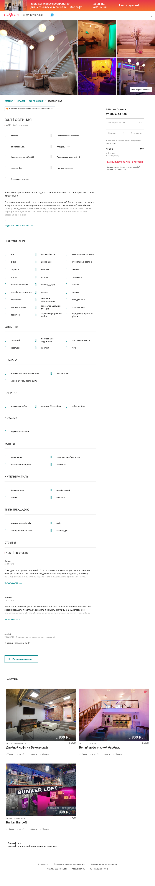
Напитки (11, 392)
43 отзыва (20, 125)
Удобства (11, 327)
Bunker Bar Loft (16, 822)
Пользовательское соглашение (69, 864)
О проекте (43, 864)
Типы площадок (17, 509)
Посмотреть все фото (140, 90)
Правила (11, 359)
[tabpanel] (41, 715)
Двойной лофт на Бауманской (27, 747)
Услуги (10, 443)
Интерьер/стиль (16, 476)
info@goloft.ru (78, 869)
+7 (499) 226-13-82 (33, 15)
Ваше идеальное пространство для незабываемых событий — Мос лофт (56, 5)
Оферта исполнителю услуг (104, 864)
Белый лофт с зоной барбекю (99, 747)
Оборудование (15, 241)
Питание (11, 418)
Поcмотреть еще (20, 659)
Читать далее (11, 583)
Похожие (11, 678)
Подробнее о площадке (17, 225)
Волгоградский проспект (43, 846)
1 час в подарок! (129, 5)
